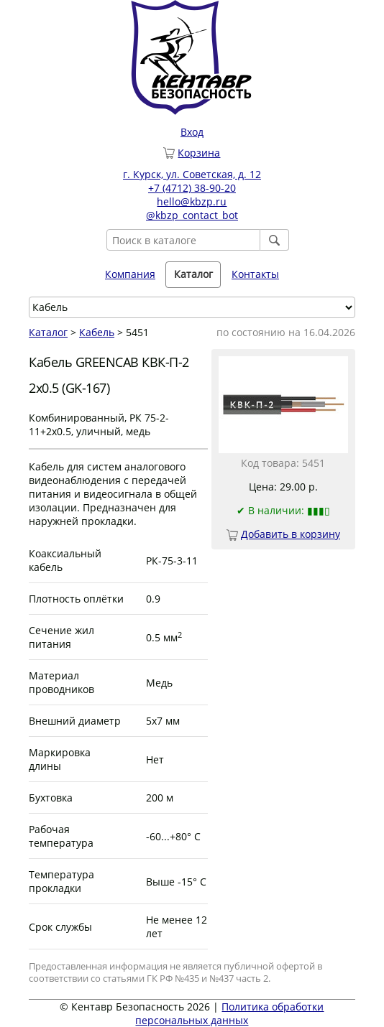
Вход (192, 132)
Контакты (255, 274)
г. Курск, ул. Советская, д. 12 (192, 174)
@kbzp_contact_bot (192, 215)
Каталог (193, 274)
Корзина (199, 152)
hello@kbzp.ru (192, 201)
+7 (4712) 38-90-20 (192, 188)
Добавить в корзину (290, 534)
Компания (130, 274)
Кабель (96, 332)
